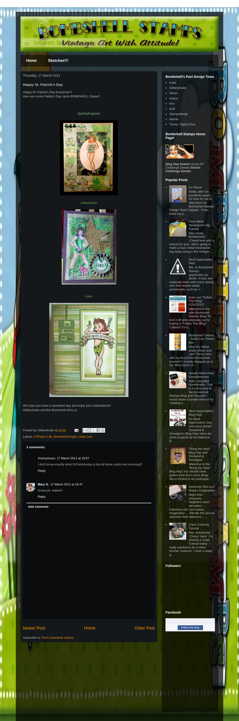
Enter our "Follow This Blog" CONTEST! (200, 301)
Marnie (174, 119)
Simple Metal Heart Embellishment (202, 375)
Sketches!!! (58, 61)
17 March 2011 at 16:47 (66, 484)
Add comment (38, 506)
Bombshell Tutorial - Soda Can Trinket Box (201, 338)
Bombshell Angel (65, 436)
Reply (41, 470)
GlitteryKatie (177, 88)
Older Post (145, 628)
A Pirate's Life (42, 436)
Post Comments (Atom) (58, 637)
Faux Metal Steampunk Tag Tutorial (199, 225)
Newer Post (34, 628)
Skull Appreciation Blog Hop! (201, 412)
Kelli (172, 109)
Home (31, 61)
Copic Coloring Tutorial (199, 526)
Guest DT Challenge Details (184, 165)
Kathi (172, 82)
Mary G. (43, 484)
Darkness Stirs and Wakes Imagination (201, 488)
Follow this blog (190, 627)
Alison (173, 93)
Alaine (173, 98)
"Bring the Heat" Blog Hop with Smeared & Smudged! (199, 454)
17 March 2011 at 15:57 (73, 458)
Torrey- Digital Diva (182, 124)
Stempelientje (178, 114)
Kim (171, 103)
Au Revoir (195, 187)
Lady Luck (85, 436)
